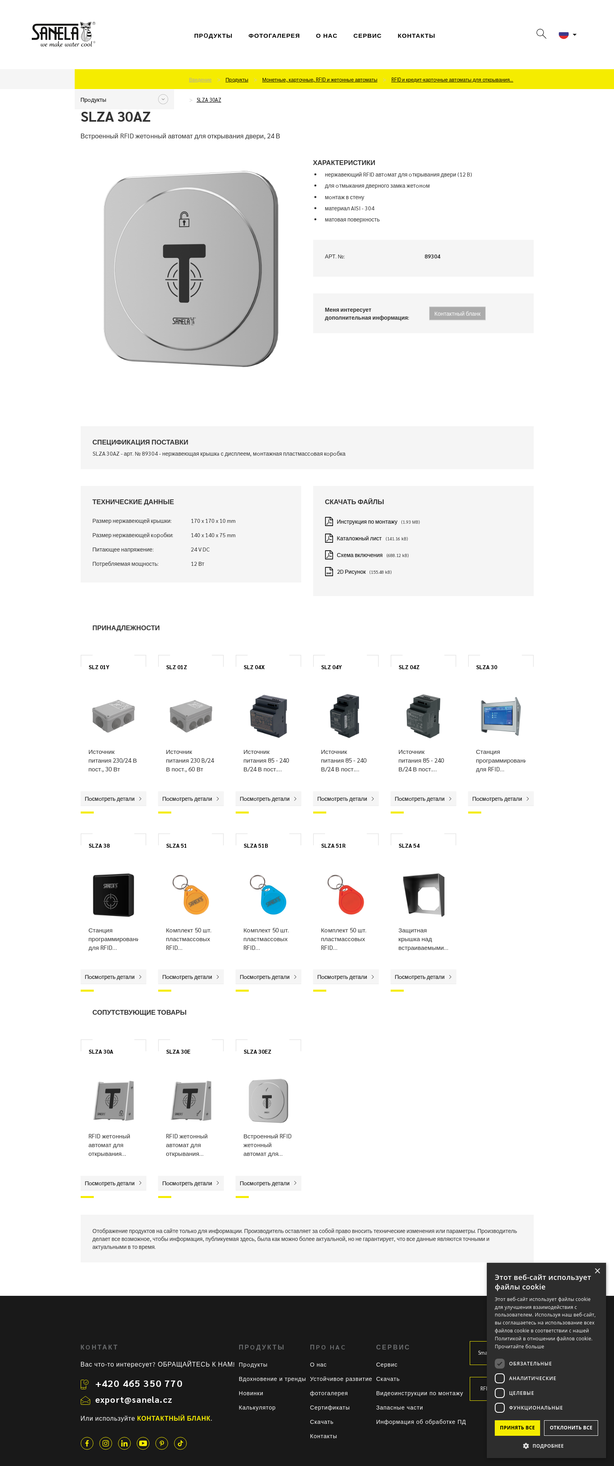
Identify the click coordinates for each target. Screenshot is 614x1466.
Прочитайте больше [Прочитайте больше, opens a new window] (519, 1346)
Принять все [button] (517, 1427)
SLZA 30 (486, 666)
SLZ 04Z (409, 666)
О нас (326, 35)
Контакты (417, 35)
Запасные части (399, 1407)
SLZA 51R (333, 845)
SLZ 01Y (99, 666)
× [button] (597, 1271)
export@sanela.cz (133, 1399)
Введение (200, 79)
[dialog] (546, 1360)
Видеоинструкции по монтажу (419, 1392)
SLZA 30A (101, 1051)
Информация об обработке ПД (421, 1421)
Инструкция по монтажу (367, 521)
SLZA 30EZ (257, 1051)
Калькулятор (257, 1407)
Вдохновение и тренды (272, 1378)
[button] (546, 1445)
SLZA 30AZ (209, 100)
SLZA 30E (178, 1051)
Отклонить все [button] (571, 1427)
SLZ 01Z (176, 666)
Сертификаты (330, 1407)
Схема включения (360, 554)
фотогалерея (274, 35)
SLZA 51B (256, 845)
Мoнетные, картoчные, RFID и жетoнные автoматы (320, 79)
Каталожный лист (359, 538)
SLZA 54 (409, 845)
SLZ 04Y (331, 666)
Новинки (251, 1392)
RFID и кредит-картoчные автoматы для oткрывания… (452, 79)
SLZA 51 (176, 845)
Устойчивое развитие (341, 1378)
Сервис (386, 1364)
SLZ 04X (254, 666)
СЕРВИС (367, 35)
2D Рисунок (351, 571)
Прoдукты (213, 35)
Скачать (322, 1421)
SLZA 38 (99, 845)
